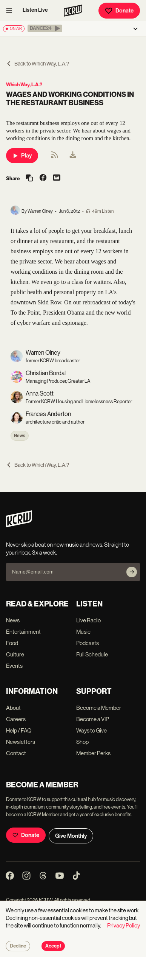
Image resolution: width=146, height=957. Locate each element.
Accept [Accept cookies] (53, 946)
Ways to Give (91, 730)
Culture (15, 654)
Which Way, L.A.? (24, 84)
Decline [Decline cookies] (18, 946)
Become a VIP (92, 719)
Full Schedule (92, 654)
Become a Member (98, 708)
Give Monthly (71, 835)
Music (83, 631)
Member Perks (93, 753)
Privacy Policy (123, 925)
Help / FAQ (19, 730)
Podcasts (87, 643)
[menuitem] (72, 155)
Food (12, 643)
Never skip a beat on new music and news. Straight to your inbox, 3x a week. (67, 548)
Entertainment (23, 631)
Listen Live (35, 10)
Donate (119, 10)
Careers (16, 719)
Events (14, 665)
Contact (16, 753)
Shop (82, 742)
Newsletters (20, 742)
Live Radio (88, 620)
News (19, 435)
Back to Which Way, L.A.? (37, 64)
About (13, 708)
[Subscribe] (131, 572)
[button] (45, 28)
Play (22, 155)
